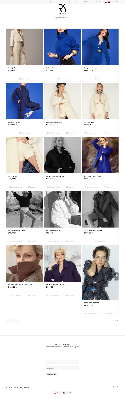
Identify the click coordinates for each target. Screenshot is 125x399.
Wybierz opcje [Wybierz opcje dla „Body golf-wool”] (62, 79)
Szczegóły (70, 133)
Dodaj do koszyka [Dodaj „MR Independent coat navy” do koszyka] (53, 295)
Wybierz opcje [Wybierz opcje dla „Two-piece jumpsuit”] (100, 79)
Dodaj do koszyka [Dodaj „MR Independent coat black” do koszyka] (53, 187)
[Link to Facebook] (113, 2)
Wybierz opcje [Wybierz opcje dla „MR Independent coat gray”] (100, 241)
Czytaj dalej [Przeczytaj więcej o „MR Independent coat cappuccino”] (16, 295)
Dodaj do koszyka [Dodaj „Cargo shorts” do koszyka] (15, 187)
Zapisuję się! (51, 374)
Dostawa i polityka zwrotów (85, 2)
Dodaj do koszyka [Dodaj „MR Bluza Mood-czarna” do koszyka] (15, 241)
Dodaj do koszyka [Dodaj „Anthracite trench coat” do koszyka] (91, 314)
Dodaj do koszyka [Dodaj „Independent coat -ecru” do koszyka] (53, 133)
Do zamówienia (61, 2)
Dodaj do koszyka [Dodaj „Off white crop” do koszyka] (91, 133)
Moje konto (50, 2)
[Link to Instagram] (117, 2)
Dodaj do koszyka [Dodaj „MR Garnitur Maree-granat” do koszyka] (91, 187)
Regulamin (99, 2)
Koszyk (71, 2)
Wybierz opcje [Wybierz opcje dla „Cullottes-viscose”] (24, 133)
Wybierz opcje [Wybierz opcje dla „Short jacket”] (24, 79)
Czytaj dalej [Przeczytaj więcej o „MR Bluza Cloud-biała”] (53, 241)
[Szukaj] (71, 18)
